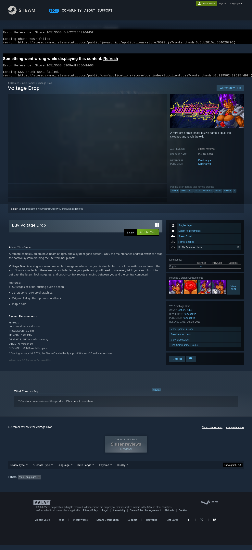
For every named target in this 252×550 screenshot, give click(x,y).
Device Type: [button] (210, 481)
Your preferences (235, 432)
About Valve (42, 524)
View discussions (180, 344)
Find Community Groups (184, 349)
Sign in (14, 213)
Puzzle (227, 195)
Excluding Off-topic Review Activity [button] (67, 481)
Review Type (17, 469)
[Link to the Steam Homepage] (25, 13)
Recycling (152, 524)
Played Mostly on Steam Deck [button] (126, 481)
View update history (182, 333)
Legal (105, 515)
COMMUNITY (72, 10)
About (89, 10)
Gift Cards (172, 524)
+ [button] (234, 195)
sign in (222, 3)
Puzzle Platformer (203, 195)
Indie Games (28, 87)
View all (156, 394)
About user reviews (212, 432)
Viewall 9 (233, 292)
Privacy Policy (90, 515)
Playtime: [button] (98, 481)
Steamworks (80, 524)
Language (63, 469)
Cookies (183, 515)
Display (121, 469)
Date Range (84, 469)
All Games (13, 87)
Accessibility (118, 515)
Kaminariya (204, 164)
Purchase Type (41, 469)
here (75, 406)
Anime (218, 195)
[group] (126, 482)
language (235, 3)
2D (190, 195)
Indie (183, 195)
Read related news (181, 339)
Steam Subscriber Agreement (145, 515)
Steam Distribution (107, 524)
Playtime (104, 469)
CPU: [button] (179, 481)
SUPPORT (105, 10)
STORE (54, 10)
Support (132, 524)
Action (175, 195)
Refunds (169, 515)
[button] (148, 237)
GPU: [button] (192, 481)
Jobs (61, 524)
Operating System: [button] (159, 481)
